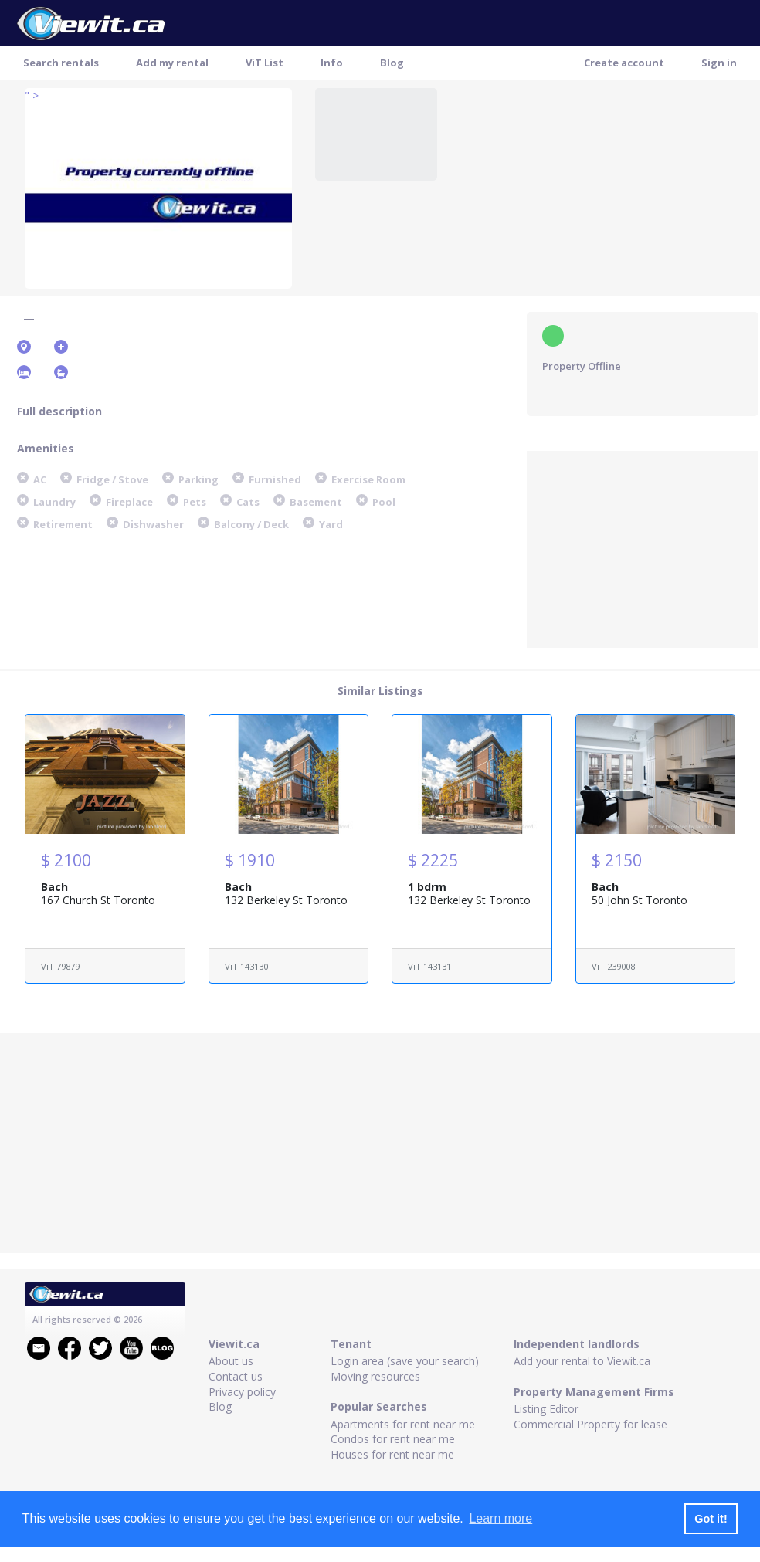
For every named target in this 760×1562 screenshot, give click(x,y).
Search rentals (61, 62)
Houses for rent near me (392, 1454)
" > (32, 95)
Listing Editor (546, 1408)
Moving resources (375, 1376)
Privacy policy (242, 1391)
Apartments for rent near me (403, 1424)
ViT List (264, 62)
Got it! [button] (710, 1519)
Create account (624, 62)
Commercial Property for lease (590, 1424)
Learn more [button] (500, 1518)
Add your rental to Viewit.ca (582, 1361)
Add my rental (172, 62)
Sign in (719, 62)
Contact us (236, 1376)
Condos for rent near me (393, 1439)
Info (332, 62)
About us (231, 1361)
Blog (392, 62)
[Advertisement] (642, 547)
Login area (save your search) (405, 1361)
